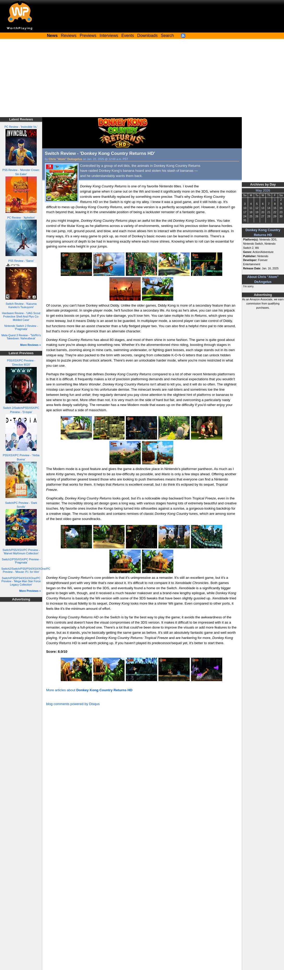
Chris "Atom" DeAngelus (65, 159)
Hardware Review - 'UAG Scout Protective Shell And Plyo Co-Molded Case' (21, 316)
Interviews (109, 35)
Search (167, 35)
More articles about (89, 690)
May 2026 (263, 190)
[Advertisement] (142, 78)
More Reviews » (30, 344)
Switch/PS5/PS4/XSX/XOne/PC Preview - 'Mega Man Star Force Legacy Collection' (21, 581)
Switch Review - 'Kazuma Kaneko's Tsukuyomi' (21, 305)
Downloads (147, 35)
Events (127, 35)
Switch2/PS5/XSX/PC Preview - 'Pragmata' (21, 561)
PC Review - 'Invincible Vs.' (21, 126)
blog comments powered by (73, 704)
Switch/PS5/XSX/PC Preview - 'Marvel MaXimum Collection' (21, 551)
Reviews (69, 35)
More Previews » (30, 590)
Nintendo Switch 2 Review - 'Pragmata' (21, 327)
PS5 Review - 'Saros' (21, 260)
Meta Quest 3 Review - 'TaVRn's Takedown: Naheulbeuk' (21, 337)
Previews (88, 35)
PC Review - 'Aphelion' (21, 217)
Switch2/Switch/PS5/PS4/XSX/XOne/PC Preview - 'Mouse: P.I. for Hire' (25, 570)
